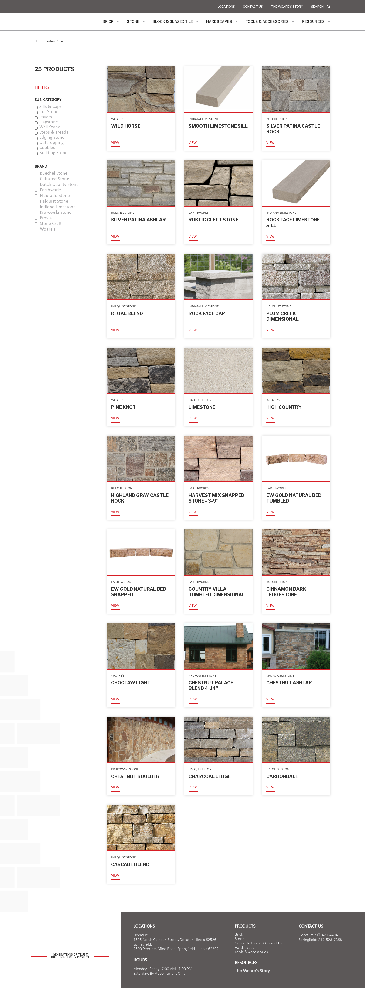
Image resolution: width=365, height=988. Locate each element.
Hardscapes (244, 948)
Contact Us (253, 6)
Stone (239, 939)
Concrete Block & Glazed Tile (259, 943)
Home (39, 41)
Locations (226, 6)
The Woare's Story (287, 6)
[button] (110, 21)
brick (239, 934)
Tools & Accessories (251, 952)
